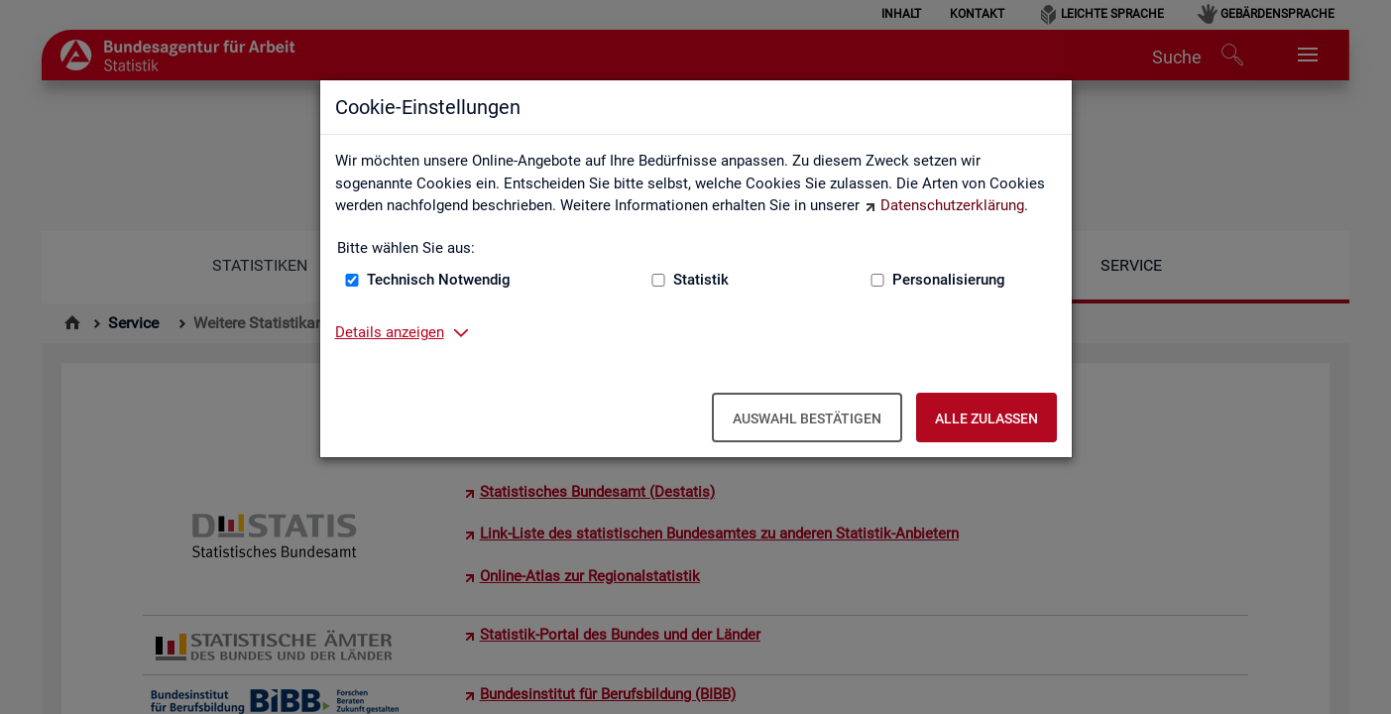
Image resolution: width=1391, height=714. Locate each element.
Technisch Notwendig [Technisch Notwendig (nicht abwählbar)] (439, 280)
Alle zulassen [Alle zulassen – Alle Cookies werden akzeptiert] (986, 418)
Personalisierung (948, 280)
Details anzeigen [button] (389, 332)
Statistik (701, 280)
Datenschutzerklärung (952, 205)
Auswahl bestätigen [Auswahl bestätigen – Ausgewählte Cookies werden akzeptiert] (807, 418)
